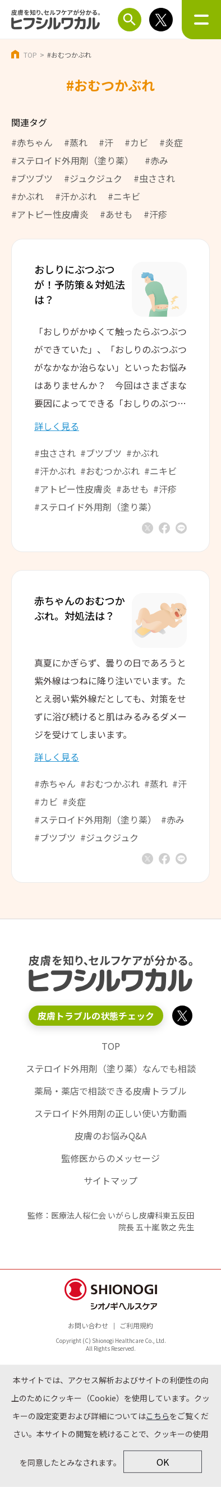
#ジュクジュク (93, 178)
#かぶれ (27, 196)
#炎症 (171, 142)
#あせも (116, 214)
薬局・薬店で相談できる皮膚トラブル (110, 1090)
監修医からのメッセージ (110, 1158)
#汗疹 (155, 214)
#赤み (156, 160)
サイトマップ (110, 1180)
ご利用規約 (136, 1325)
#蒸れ (76, 142)
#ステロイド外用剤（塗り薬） (72, 160)
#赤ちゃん (32, 142)
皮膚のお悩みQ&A (110, 1135)
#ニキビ (124, 196)
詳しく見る (56, 426)
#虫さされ (154, 178)
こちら (157, 1415)
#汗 (106, 142)
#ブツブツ (32, 178)
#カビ (136, 142)
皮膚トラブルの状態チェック (96, 1015)
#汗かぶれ (75, 196)
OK (162, 1462)
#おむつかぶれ (110, 471)
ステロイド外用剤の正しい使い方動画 (110, 1113)
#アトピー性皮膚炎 (50, 214)
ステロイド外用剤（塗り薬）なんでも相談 (111, 1068)
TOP (30, 54)
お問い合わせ (88, 1325)
